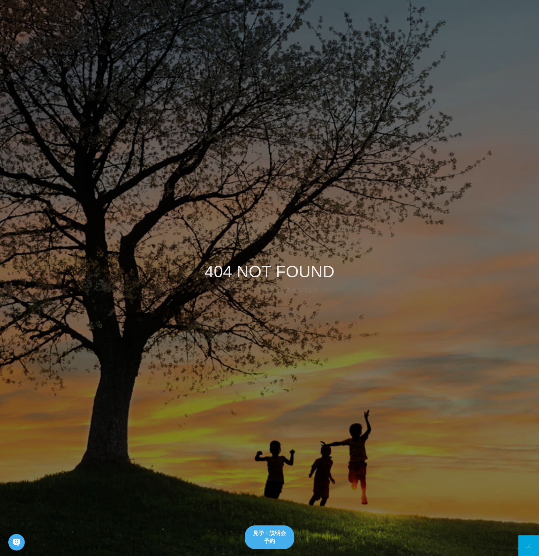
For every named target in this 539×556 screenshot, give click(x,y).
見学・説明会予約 (269, 537)
